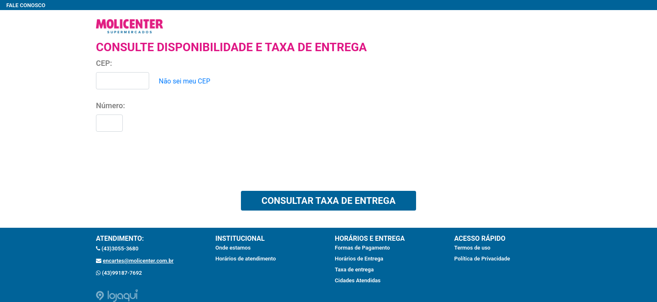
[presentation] (159, 164)
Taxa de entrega (354, 269)
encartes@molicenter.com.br (138, 261)
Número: (110, 105)
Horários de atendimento (245, 258)
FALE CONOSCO (25, 5)
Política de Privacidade (482, 258)
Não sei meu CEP (184, 81)
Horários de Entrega (359, 258)
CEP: (104, 63)
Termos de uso (472, 248)
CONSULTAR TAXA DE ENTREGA (328, 200)
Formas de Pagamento (362, 248)
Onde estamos (233, 248)
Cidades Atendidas (357, 280)
